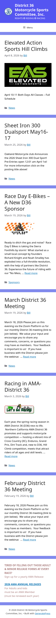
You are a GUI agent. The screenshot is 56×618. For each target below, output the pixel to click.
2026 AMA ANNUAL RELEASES (22, 584)
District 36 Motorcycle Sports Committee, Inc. (31, 10)
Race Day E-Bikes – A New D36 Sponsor (27, 202)
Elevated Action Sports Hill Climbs (25, 45)
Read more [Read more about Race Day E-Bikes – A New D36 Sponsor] (30, 273)
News (12, 108)
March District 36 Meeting (25, 303)
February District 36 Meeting (24, 486)
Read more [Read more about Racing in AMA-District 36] (10, 456)
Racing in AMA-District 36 (22, 386)
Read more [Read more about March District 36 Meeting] (29, 356)
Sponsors (14, 282)
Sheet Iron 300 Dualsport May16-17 (26, 131)
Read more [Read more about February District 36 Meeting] (29, 539)
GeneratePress (42, 613)
